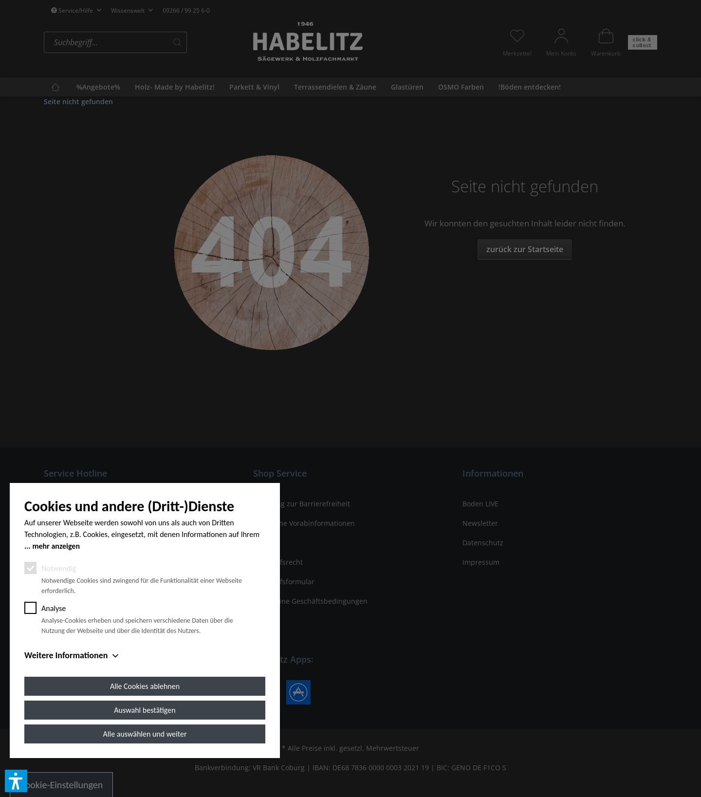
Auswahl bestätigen (144, 710)
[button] (16, 781)
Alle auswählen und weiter (145, 734)
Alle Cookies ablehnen (145, 686)
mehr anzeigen (56, 546)
